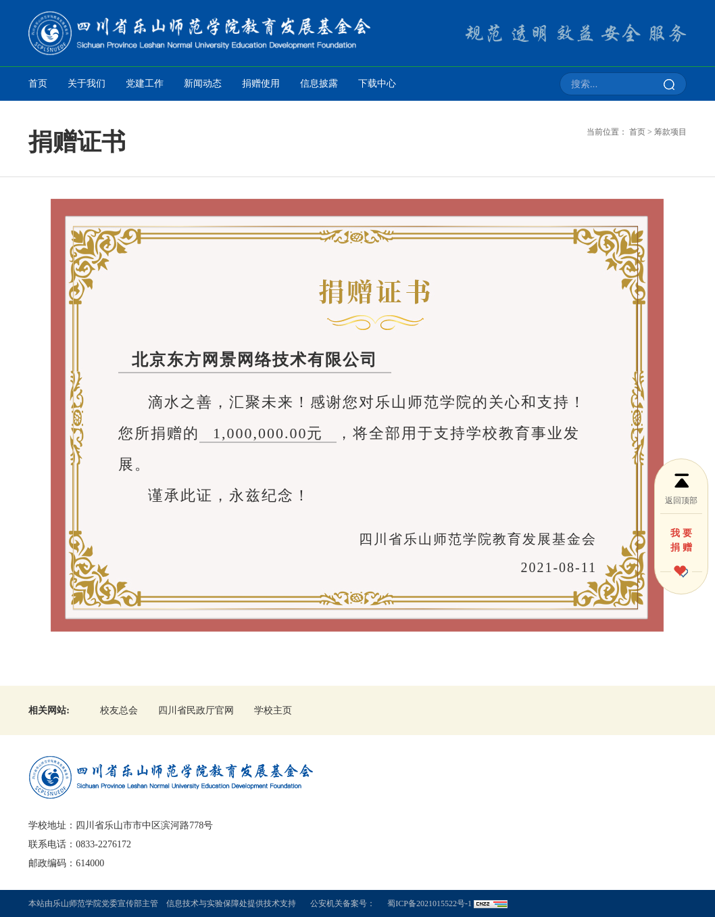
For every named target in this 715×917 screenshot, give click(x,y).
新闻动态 (203, 83)
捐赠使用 (261, 83)
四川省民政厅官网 (196, 710)
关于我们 (86, 83)
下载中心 (377, 83)
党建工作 (145, 83)
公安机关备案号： (342, 903)
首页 (37, 83)
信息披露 (319, 83)
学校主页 (273, 710)
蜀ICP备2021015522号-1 (429, 903)
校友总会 (119, 710)
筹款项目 (670, 132)
